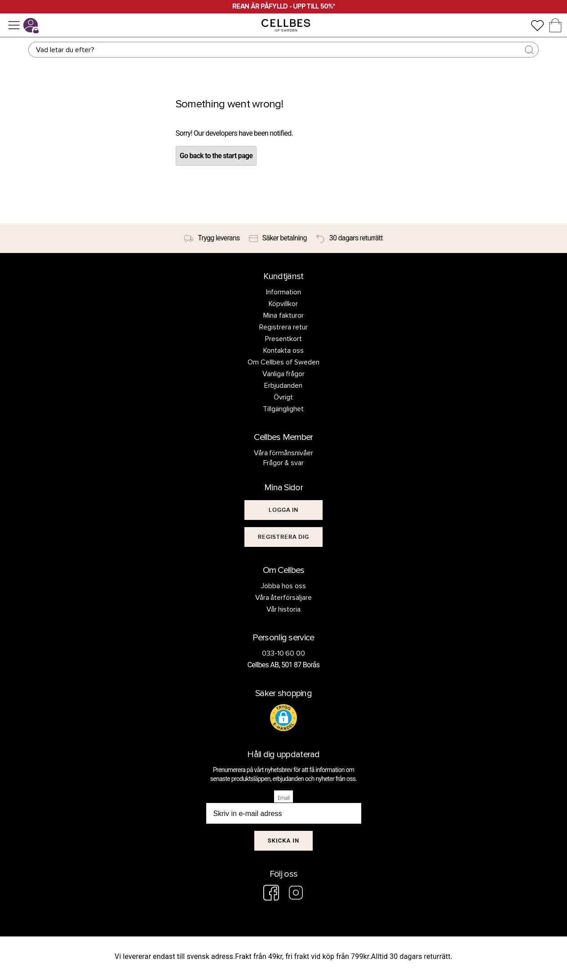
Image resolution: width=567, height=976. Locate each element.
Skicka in (284, 840)
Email (283, 798)
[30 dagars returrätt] (349, 238)
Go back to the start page (216, 155)
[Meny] (13, 25)
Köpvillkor (283, 303)
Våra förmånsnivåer (284, 452)
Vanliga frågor (283, 373)
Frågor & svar (283, 462)
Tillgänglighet (283, 408)
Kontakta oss (283, 350)
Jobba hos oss (283, 585)
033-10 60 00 (284, 653)
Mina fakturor (283, 315)
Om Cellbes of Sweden (283, 362)
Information (283, 292)
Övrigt (283, 397)
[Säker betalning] (277, 238)
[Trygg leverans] (212, 238)
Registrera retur (283, 327)
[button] (283, 717)
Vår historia (283, 609)
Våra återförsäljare (283, 597)
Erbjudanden (283, 385)
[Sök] (283, 50)
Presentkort (283, 338)
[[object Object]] (283, 510)
